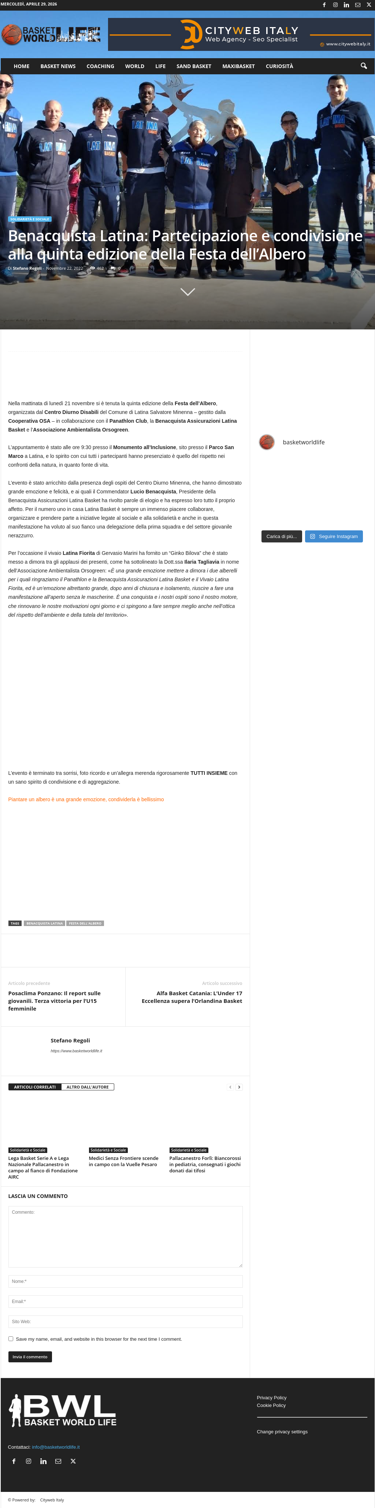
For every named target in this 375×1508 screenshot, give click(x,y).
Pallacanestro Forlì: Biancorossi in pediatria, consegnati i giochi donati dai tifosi (205, 1164)
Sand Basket (194, 66)
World (134, 66)
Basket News (57, 66)
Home (22, 66)
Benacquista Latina (44, 923)
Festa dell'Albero (85, 923)
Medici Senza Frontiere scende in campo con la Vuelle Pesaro (124, 1161)
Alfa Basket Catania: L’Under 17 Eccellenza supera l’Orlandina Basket (192, 996)
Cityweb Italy (52, 1500)
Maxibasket (238, 66)
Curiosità (279, 66)
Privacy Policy (272, 1397)
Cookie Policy (271, 1405)
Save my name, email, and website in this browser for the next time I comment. (99, 1339)
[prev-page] (230, 1087)
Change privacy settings (282, 1431)
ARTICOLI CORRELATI (35, 1087)
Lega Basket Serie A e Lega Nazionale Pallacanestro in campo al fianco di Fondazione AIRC (43, 1167)
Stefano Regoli (27, 268)
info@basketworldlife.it (55, 1447)
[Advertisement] (125, 379)
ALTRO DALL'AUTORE (88, 1087)
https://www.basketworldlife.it (77, 1051)
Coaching (101, 66)
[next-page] (239, 1087)
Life (160, 66)
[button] (364, 66)
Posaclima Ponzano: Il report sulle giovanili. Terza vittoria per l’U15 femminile (54, 1000)
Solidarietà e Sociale (30, 219)
